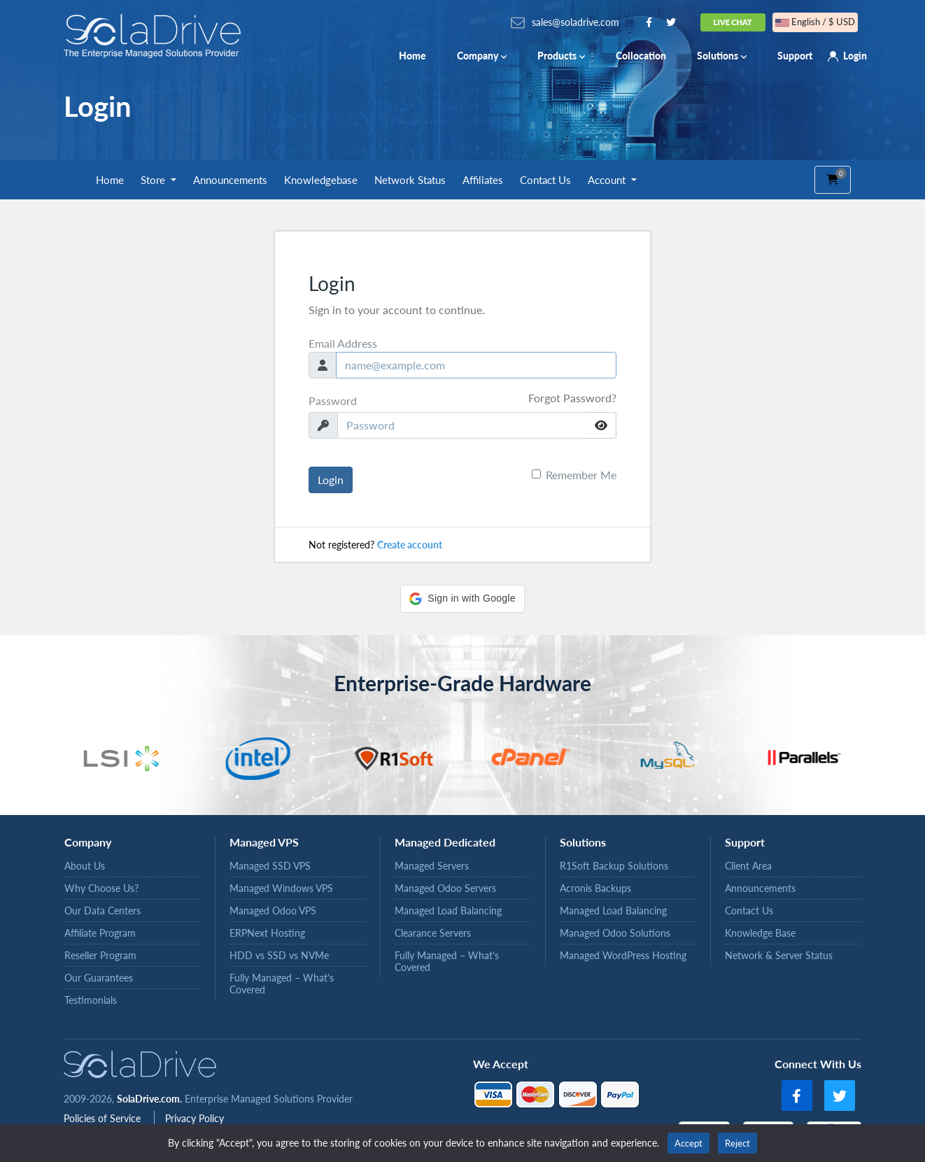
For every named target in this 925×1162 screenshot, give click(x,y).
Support (794, 56)
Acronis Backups (595, 888)
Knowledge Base (760, 933)
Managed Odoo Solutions (615, 933)
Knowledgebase (321, 179)
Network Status (410, 179)
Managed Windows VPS (281, 888)
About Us (84, 866)
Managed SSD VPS (270, 866)
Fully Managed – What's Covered (282, 984)
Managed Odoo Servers (445, 888)
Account (608, 179)
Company (482, 56)
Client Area (748, 866)
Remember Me (581, 474)
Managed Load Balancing (448, 910)
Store (154, 179)
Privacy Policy (194, 1118)
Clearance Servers (433, 933)
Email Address (343, 343)
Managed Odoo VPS (273, 910)
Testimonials (90, 1000)
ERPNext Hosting (267, 933)
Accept (688, 1143)
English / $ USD (815, 21)
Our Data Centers (102, 910)
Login (855, 56)
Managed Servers (432, 866)
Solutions (722, 56)
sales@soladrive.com (575, 22)
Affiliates (482, 179)
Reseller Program (100, 955)
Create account (409, 545)
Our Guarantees (98, 978)
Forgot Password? (572, 397)
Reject (737, 1143)
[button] (462, 599)
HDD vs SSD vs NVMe (279, 955)
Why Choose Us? (101, 888)
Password (333, 400)
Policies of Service (103, 1118)
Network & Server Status (779, 955)
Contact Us (545, 179)
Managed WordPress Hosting (623, 955)
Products (561, 56)
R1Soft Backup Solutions (614, 866)
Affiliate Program (100, 933)
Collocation (641, 56)
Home (412, 56)
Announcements (230, 179)
